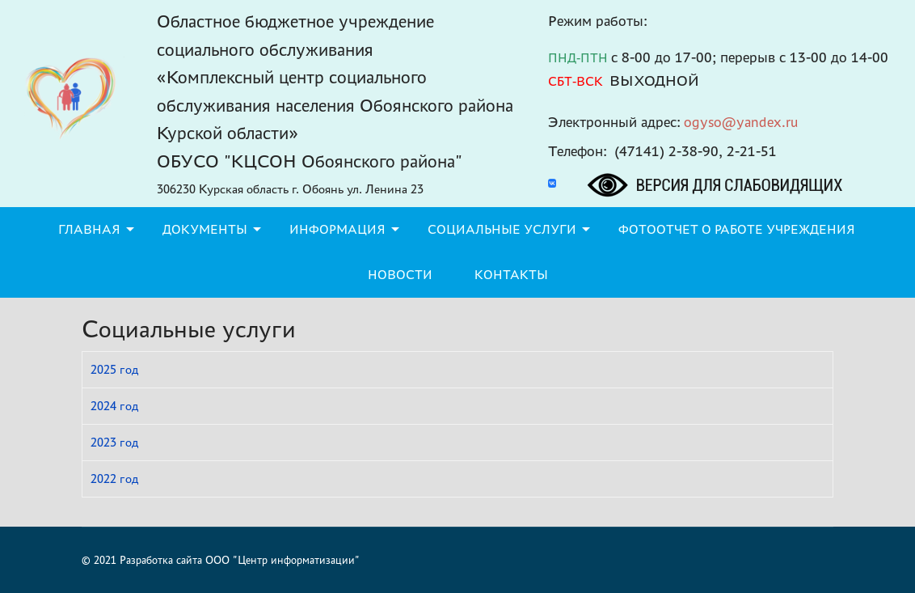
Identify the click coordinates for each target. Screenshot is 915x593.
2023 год (114, 442)
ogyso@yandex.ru (741, 121)
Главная (89, 229)
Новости (400, 275)
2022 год (114, 478)
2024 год (114, 406)
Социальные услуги (502, 229)
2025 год (114, 369)
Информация (337, 229)
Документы (204, 229)
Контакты (511, 275)
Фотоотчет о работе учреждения (736, 229)
